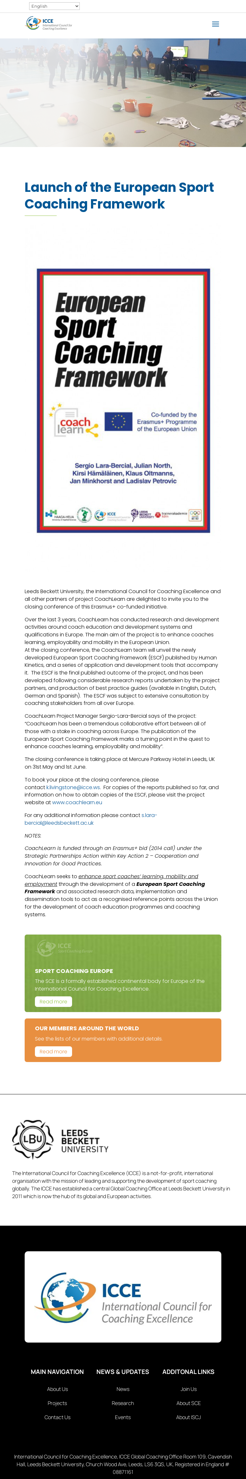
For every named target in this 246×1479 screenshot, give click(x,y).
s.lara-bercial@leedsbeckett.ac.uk (91, 819)
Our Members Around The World (87, 1028)
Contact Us (57, 1417)
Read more (53, 1001)
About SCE (188, 1403)
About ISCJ (188, 1417)
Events (123, 1417)
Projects (57, 1403)
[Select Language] (54, 6)
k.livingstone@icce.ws (73, 787)
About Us (57, 1389)
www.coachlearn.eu (77, 802)
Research (123, 1403)
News (123, 1389)
